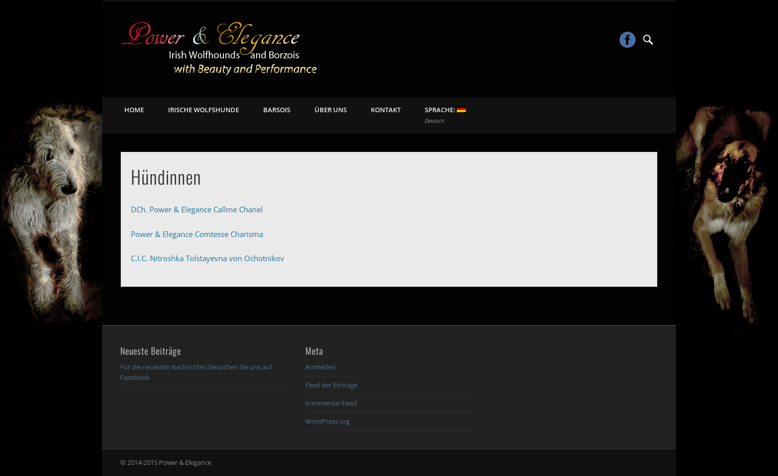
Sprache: (445, 114)
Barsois (276, 109)
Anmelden (320, 366)
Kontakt (386, 109)
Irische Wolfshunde (203, 109)
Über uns (331, 109)
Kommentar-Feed (331, 403)
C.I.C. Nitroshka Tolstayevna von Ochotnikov (207, 258)
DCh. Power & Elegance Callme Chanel (197, 209)
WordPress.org (327, 421)
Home (134, 109)
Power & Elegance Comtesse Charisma (197, 234)
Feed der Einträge (331, 384)
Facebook (627, 40)
